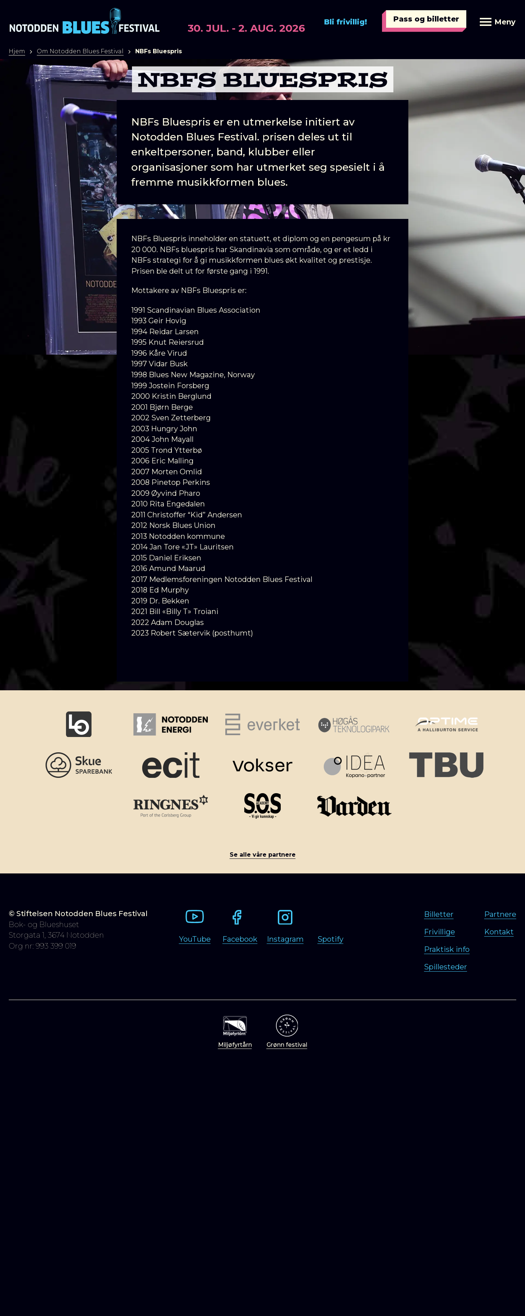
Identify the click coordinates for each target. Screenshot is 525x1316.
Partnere (500, 914)
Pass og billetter (426, 19)
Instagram (285, 939)
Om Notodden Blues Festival (80, 51)
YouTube (195, 939)
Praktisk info (447, 949)
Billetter (439, 914)
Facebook (239, 939)
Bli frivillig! (345, 22)
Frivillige (439, 931)
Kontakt (499, 931)
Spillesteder (445, 966)
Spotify (330, 939)
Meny (498, 22)
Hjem (17, 51)
